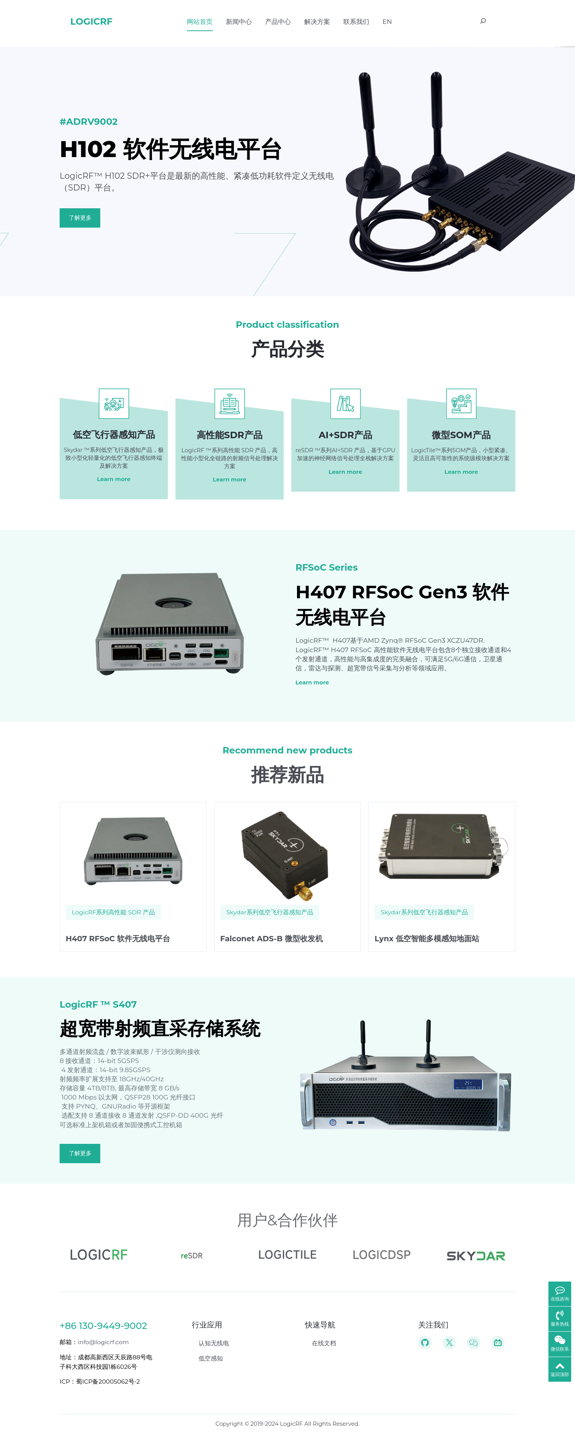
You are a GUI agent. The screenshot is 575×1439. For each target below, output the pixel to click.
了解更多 (80, 218)
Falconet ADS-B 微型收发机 (271, 938)
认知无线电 (214, 1343)
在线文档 (324, 1343)
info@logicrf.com (103, 1342)
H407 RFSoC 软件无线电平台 (118, 938)
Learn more (113, 479)
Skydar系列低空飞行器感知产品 (269, 912)
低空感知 (211, 1358)
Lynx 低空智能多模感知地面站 (426, 938)
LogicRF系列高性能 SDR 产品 (113, 912)
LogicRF (91, 21)
